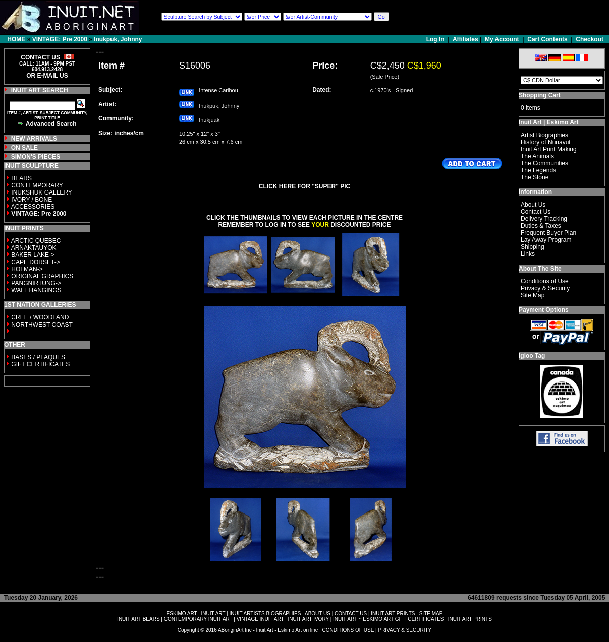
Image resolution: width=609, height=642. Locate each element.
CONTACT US (351, 613)
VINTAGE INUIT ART (260, 619)
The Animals (537, 156)
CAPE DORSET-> (35, 262)
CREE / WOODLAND (39, 317)
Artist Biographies (544, 135)
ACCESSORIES (33, 206)
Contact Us (535, 211)
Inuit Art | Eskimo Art (548, 122)
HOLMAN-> (26, 269)
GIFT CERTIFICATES (40, 364)
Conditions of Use (545, 281)
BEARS (21, 178)
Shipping (532, 246)
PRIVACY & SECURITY (404, 630)
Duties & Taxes (541, 225)
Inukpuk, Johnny (118, 39)
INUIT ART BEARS (138, 619)
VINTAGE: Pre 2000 (59, 39)
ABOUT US (317, 613)
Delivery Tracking (544, 218)
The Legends (538, 170)
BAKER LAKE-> (32, 255)
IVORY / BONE (31, 199)
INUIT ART (213, 613)
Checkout (589, 39)
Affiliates (465, 39)
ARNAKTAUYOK (34, 247)
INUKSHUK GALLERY (41, 192)
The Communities (544, 163)
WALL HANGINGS (36, 290)
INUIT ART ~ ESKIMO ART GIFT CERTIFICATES (388, 619)
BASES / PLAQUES (38, 357)
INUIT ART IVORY (308, 619)
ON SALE (24, 147)
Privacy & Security (545, 288)
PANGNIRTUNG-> (36, 283)
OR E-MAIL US (47, 75)
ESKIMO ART (182, 613)
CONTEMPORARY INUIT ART (198, 619)
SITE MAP (431, 613)
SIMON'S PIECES (36, 156)
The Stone (534, 177)
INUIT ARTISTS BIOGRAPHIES (265, 613)
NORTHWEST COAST (41, 324)
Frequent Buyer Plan (548, 232)
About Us (533, 204)
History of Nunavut (546, 142)
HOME (16, 39)
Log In (436, 39)
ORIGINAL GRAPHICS (42, 276)
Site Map (532, 295)
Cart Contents (547, 39)
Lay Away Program (546, 239)
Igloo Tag (532, 355)
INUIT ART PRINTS (393, 613)
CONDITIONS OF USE (348, 630)
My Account (502, 39)
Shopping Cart (540, 95)
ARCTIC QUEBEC (36, 240)
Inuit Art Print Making (549, 149)
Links (528, 254)
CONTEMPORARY (37, 185)
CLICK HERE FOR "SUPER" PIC (304, 186)
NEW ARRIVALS (34, 138)
